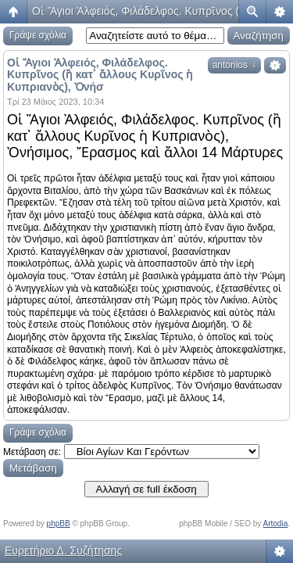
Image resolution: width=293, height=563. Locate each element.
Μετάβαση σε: (32, 451)
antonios (234, 64)
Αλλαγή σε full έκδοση (146, 489)
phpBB (58, 523)
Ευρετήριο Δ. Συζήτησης (63, 550)
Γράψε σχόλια (37, 35)
